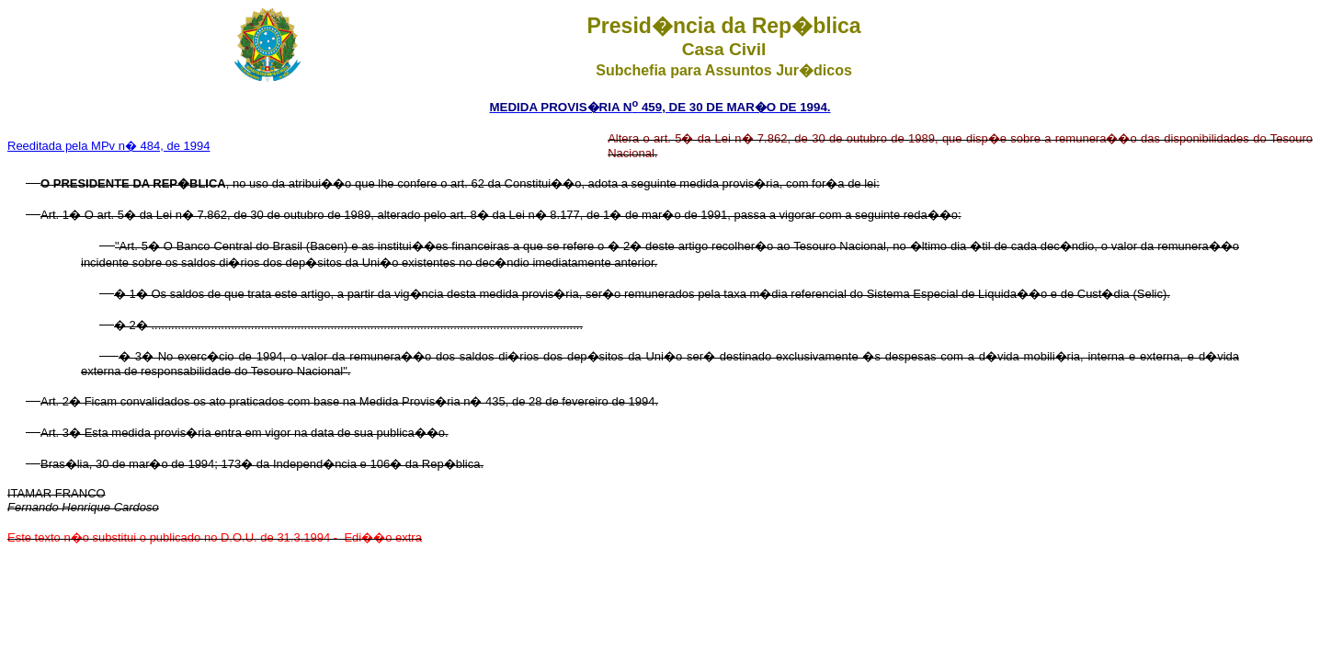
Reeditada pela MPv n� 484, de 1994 (108, 146)
